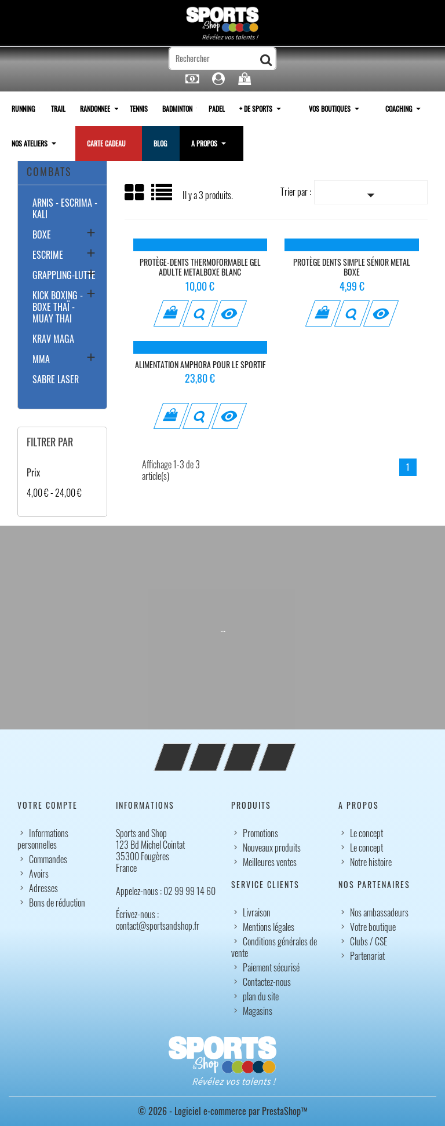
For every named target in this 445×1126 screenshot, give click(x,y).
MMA (41, 359)
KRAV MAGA (53, 339)
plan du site (261, 996)
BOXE (41, 235)
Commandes (48, 859)
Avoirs (39, 874)
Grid (135, 193)
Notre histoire (371, 862)
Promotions (260, 833)
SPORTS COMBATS (49, 162)
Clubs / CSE (368, 941)
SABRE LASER (55, 379)
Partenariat (367, 956)
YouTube (223, 750)
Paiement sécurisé (271, 967)
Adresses (43, 888)
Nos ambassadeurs (379, 912)
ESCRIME (47, 255)
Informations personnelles (42, 839)
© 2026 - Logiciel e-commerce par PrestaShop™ (223, 1111)
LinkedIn (292, 750)
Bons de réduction (57, 902)
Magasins (257, 1011)
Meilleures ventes (270, 862)
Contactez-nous (267, 982)
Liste (162, 196)
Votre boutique (373, 927)
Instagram (258, 750)
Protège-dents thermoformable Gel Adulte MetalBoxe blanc (200, 267)
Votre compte (47, 805)
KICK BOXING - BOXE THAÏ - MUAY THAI (57, 307)
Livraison (257, 912)
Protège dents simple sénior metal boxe (351, 267)
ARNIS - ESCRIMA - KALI (64, 209)
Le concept (366, 833)
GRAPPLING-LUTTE (64, 275)
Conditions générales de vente (274, 947)
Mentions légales (268, 927)
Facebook (188, 750)
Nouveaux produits (272, 847)
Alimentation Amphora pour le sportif (200, 364)
